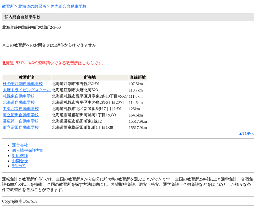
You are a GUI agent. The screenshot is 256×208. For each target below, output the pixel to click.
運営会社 (20, 145)
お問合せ (20, 161)
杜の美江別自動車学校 (23, 84)
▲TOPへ (246, 133)
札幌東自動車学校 (19, 96)
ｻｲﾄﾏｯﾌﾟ (19, 166)
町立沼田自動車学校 (21, 115)
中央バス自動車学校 (21, 108)
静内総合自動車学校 (68, 6)
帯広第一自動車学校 (21, 121)
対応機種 (20, 156)
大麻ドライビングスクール (27, 90)
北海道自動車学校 (19, 102)
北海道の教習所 (32, 6)
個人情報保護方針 (28, 150)
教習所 (8, 6)
